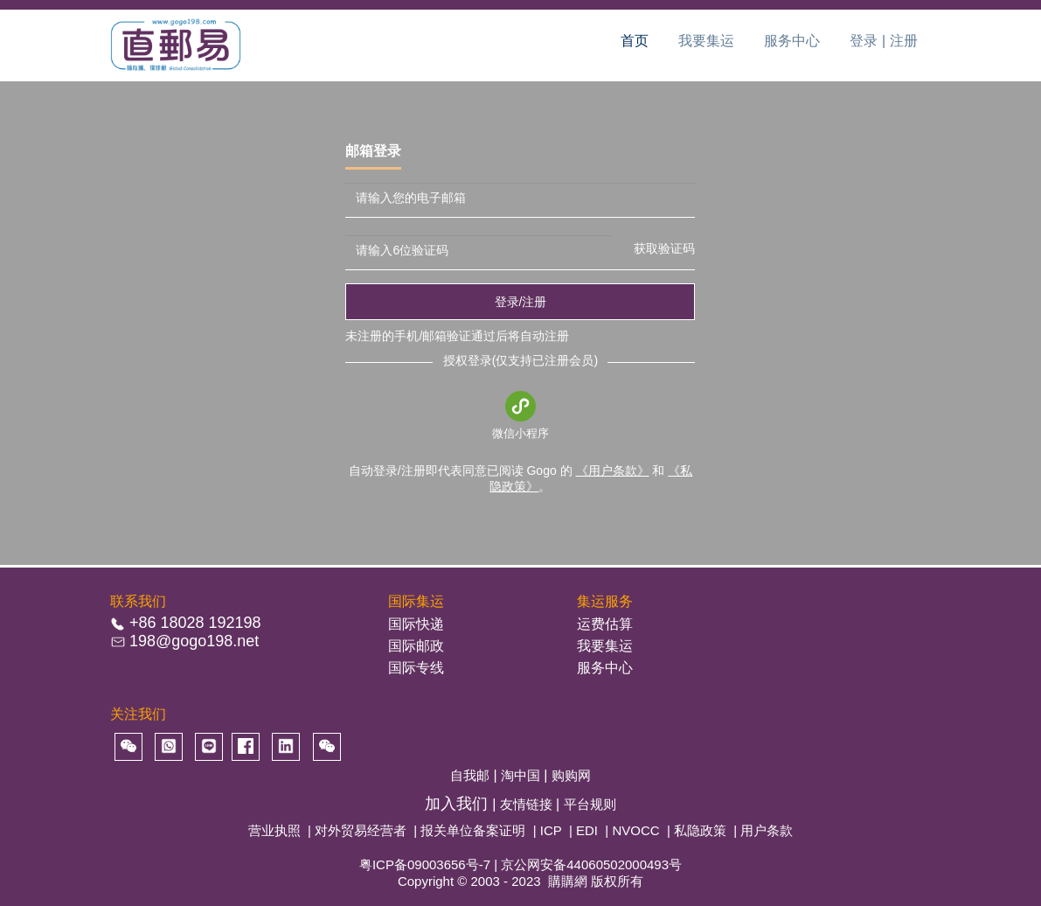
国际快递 (416, 624)
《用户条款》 (612, 470)
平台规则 (590, 804)
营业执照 (274, 830)
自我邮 (471, 775)
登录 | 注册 (883, 40)
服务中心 (792, 40)
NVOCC (635, 830)
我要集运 (706, 40)
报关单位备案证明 (472, 830)
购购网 (571, 775)
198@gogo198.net (194, 641)
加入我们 (458, 803)
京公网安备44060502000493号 (591, 864)
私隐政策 (700, 830)
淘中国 (522, 775)
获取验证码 (664, 248)
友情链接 (528, 804)
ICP (551, 830)
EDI (587, 830)
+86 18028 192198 (195, 622)
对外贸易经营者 (360, 830)
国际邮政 (416, 645)
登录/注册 (521, 302)
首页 (635, 40)
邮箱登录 (373, 150)
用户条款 (766, 830)
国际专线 (416, 667)
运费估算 (605, 624)
